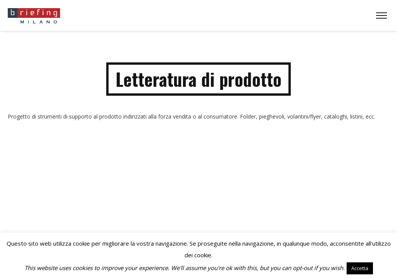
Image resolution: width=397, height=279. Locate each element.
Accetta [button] (359, 268)
